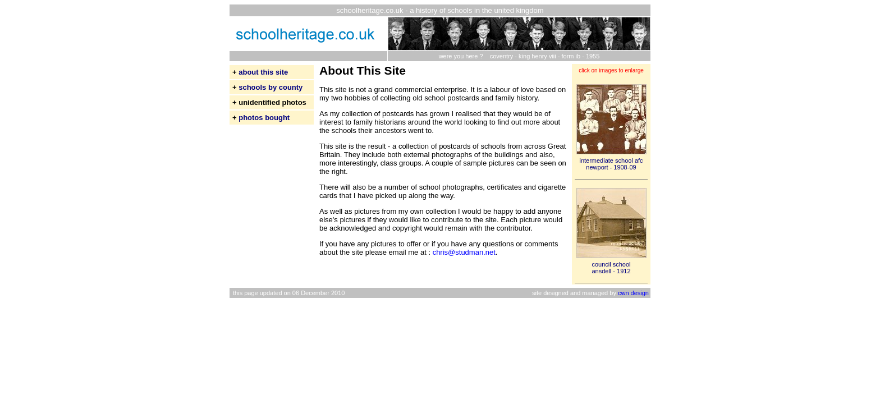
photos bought (264, 117)
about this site (263, 72)
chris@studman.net (464, 252)
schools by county (270, 87)
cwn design (633, 293)
